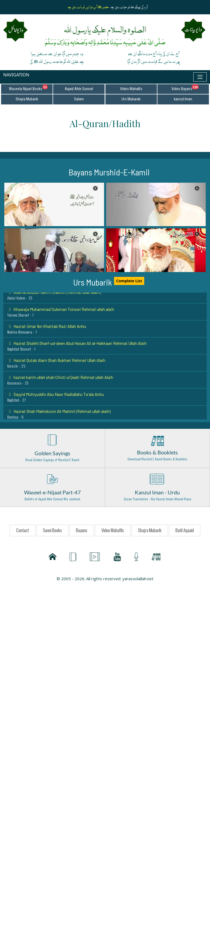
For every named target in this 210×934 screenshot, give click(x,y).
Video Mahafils (131, 89)
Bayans (81, 530)
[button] (54, 204)
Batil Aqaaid (184, 530)
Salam (79, 99)
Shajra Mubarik (27, 99)
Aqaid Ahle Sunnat (79, 89)
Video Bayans (190, 87)
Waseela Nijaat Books (31, 87)
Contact (22, 530)
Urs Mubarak (131, 99)
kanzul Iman (183, 99)
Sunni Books (52, 530)
